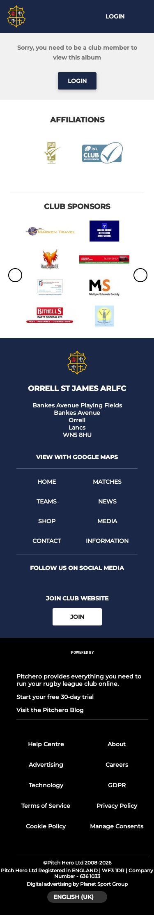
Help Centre (46, 744)
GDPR (117, 785)
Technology (46, 785)
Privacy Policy (117, 805)
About (117, 744)
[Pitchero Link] (82, 663)
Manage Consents (116, 826)
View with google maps (77, 457)
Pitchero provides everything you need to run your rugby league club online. (78, 680)
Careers (117, 764)
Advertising (46, 764)
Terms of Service (45, 805)
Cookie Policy (46, 826)
